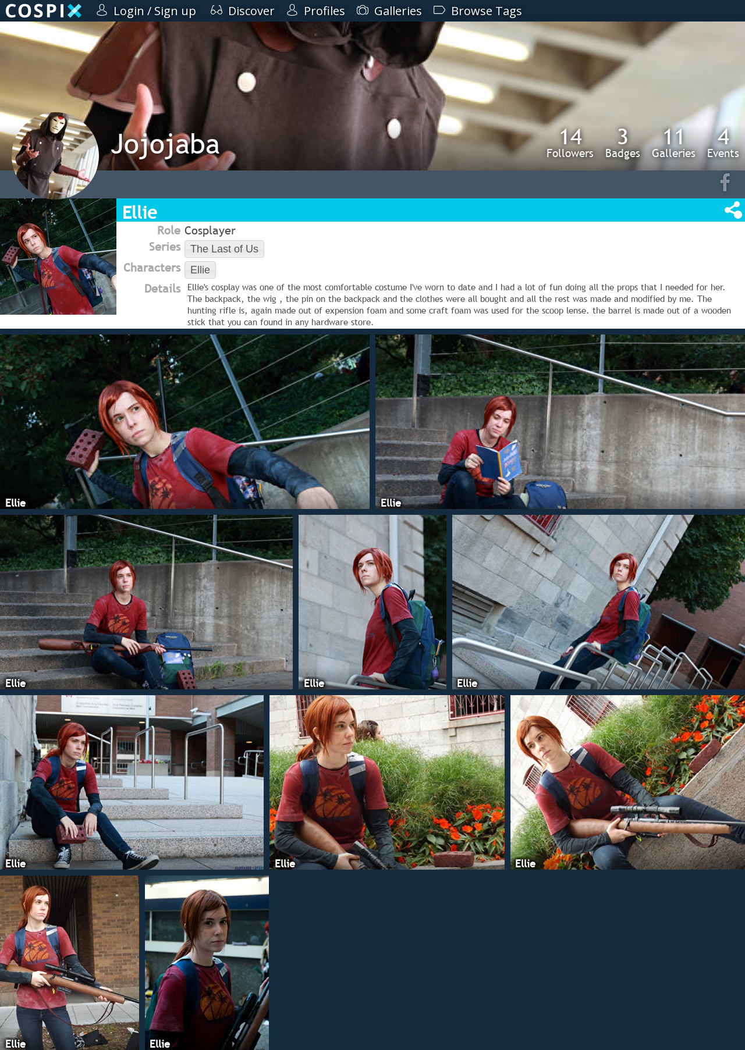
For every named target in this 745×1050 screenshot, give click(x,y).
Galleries (674, 142)
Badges (622, 142)
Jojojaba (165, 143)
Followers (570, 142)
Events (723, 142)
